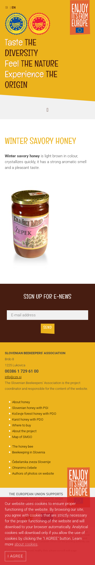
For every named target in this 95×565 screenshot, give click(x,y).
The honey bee (22, 446)
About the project (24, 431)
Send (47, 328)
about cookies (25, 544)
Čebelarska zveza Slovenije (31, 462)
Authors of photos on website (33, 473)
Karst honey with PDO (27, 419)
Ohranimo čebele (24, 468)
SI (6, 7)
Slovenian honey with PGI (30, 408)
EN (13, 7)
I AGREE (15, 556)
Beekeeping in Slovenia (28, 452)
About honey (21, 402)
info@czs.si (13, 377)
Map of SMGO (22, 437)
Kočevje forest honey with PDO (34, 414)
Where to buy (21, 425)
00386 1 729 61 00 (22, 371)
